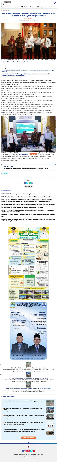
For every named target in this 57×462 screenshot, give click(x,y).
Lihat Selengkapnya (28, 437)
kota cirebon (47, 7)
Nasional (32, 7)
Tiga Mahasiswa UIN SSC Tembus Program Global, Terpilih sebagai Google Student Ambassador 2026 (23, 423)
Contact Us (40, 454)
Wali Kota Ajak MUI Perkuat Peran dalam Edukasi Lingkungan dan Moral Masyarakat (28, 388)
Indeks (17, 7)
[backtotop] (28, 443)
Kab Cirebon (24, 7)
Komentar (28, 186)
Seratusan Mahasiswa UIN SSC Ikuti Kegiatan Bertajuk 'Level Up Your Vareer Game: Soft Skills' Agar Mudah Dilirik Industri (24, 430)
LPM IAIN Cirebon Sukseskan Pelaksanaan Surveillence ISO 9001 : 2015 (28, 378)
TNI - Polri (39, 7)
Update (33, 154)
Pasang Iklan (22, 454)
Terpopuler (10, 7)
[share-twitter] (27, 183)
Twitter (32, 451)
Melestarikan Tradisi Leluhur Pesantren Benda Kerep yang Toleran (28, 368)
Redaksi (16, 454)
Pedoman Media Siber (31, 454)
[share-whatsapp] (30, 183)
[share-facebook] (25, 183)
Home (3, 7)
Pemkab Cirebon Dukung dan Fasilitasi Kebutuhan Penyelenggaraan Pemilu (25, 168)
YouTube (35, 451)
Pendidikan (5, 173)
